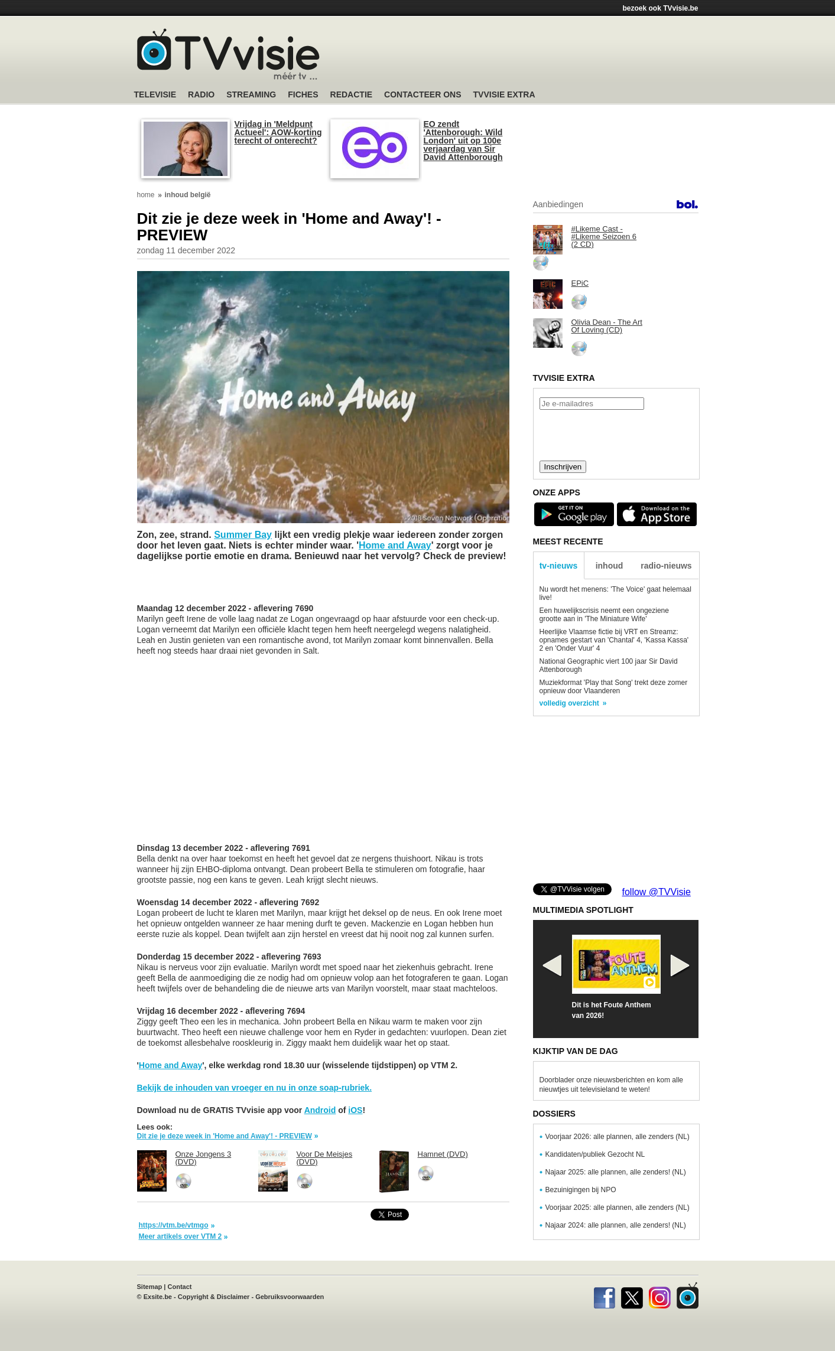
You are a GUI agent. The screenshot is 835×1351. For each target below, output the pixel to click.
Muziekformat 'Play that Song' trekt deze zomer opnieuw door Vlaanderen (614, 686)
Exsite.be (158, 1296)
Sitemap (150, 1286)
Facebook (604, 1295)
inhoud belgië (188, 194)
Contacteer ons (422, 94)
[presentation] (616, 434)
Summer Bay (243, 535)
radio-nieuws (666, 565)
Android (320, 1110)
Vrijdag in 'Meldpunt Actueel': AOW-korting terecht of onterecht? (278, 132)
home (146, 194)
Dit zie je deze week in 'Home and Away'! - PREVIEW (224, 1136)
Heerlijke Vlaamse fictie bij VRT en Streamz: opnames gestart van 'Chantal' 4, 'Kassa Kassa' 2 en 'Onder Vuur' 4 (614, 640)
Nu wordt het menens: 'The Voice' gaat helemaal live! (615, 593)
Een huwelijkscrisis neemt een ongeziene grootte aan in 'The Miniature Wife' (604, 614)
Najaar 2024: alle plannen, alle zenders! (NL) (615, 1225)
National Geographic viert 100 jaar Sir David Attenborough (609, 665)
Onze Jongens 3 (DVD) (204, 1158)
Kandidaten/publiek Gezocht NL (595, 1154)
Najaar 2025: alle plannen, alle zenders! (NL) (615, 1172)
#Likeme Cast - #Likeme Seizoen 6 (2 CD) (604, 236)
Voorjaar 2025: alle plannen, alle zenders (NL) (617, 1207)
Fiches (303, 94)
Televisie (155, 94)
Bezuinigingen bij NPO (580, 1190)
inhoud (609, 565)
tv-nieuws (559, 565)
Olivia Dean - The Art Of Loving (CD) (606, 326)
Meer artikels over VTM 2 (180, 1236)
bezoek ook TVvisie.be (660, 8)
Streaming (251, 94)
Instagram (660, 1295)
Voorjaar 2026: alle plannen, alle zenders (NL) (617, 1137)
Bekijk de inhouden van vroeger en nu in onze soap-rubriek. (254, 1087)
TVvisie (687, 1295)
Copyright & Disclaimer (214, 1296)
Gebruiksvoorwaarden (289, 1296)
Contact (180, 1286)
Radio (201, 94)
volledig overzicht (569, 703)
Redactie (351, 94)
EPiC (580, 283)
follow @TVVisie (656, 892)
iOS (355, 1110)
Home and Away (395, 545)
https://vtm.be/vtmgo (174, 1225)
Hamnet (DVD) (443, 1154)
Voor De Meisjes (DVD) (325, 1158)
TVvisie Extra (504, 94)
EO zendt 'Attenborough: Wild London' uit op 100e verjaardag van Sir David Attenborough (463, 140)
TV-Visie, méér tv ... (228, 54)
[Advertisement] (530, 56)
